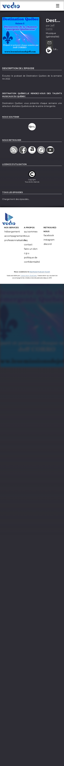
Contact (28, 252)
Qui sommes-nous (31, 241)
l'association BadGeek (28, 283)
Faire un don (30, 256)
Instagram (49, 247)
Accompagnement (14, 243)
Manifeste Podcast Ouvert (39, 279)
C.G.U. (27, 260)
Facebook (49, 243)
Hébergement (12, 239)
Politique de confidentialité (32, 267)
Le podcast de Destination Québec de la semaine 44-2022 (56, 56)
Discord (48, 251)
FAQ (26, 247)
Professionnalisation (15, 247)
